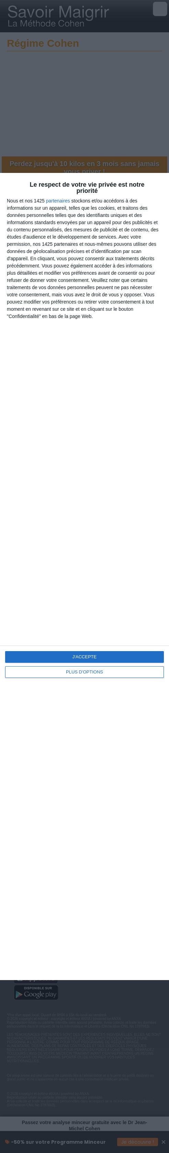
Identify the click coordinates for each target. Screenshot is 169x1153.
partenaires (58, 200)
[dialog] (84, 576)
